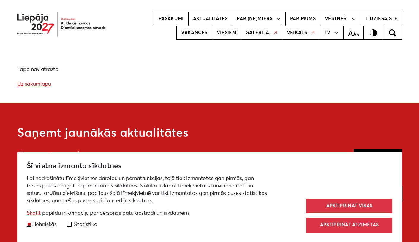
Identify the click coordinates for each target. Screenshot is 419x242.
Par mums (303, 18)
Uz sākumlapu (34, 84)
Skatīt (34, 213)
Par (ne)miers (259, 18)
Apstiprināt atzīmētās (349, 224)
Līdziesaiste (382, 18)
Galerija (262, 32)
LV (332, 32)
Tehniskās (45, 224)
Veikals (301, 32)
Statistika (85, 224)
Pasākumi (171, 18)
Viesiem (226, 32)
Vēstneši (340, 18)
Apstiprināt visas (349, 205)
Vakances (194, 32)
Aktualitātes (210, 18)
